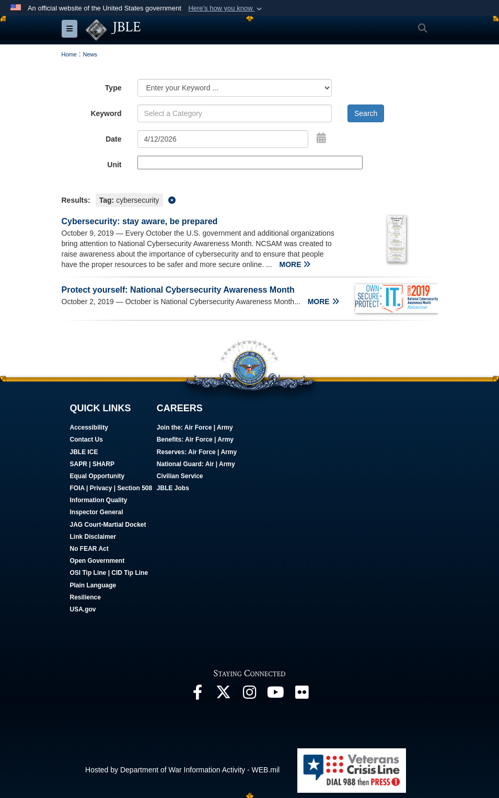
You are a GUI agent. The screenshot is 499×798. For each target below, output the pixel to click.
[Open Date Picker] (321, 138)
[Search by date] (223, 139)
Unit (114, 164)
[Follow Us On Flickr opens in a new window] (302, 695)
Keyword (105, 113)
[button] (226, 8)
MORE (295, 264)
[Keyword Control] (234, 113)
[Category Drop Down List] (234, 88)
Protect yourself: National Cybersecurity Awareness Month (178, 289)
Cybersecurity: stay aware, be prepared (140, 221)
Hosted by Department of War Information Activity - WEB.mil (182, 770)
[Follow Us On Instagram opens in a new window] (250, 695)
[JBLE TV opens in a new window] (276, 695)
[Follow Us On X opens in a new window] (224, 695)
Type (113, 88)
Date (113, 139)
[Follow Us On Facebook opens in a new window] (197, 695)
